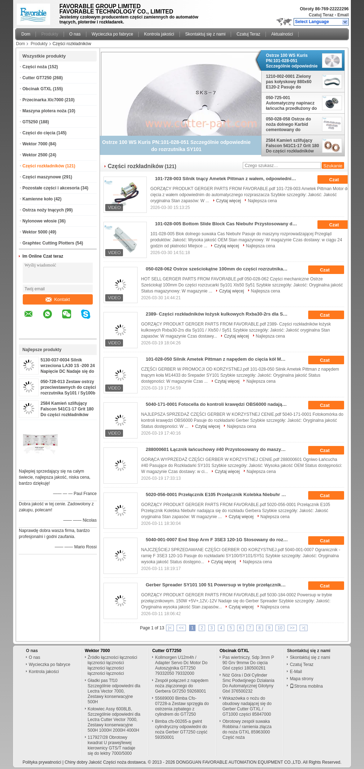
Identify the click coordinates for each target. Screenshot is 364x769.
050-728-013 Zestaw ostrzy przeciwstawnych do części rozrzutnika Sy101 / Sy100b (68, 387)
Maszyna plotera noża (44, 110)
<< (181, 627)
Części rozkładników (43, 165)
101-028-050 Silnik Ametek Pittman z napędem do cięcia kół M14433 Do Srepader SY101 (219, 359)
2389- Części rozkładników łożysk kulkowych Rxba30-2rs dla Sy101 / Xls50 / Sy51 (219, 314)
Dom (25, 34)
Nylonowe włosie (39, 221)
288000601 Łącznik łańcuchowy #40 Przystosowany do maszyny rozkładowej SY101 (219, 449)
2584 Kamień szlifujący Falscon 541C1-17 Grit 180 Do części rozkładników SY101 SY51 (292, 146)
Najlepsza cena (262, 200)
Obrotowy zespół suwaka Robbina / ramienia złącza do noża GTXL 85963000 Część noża (247, 729)
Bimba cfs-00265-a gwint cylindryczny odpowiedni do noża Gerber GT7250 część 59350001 (181, 729)
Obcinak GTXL (37, 88)
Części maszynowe (41, 176)
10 (280, 627)
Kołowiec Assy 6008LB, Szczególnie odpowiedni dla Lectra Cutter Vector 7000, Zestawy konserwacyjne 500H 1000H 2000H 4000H (114, 719)
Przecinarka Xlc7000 (42, 99)
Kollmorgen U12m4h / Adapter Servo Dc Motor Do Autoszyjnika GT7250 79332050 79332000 (181, 665)
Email (343, 14)
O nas (75, 34)
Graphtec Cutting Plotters (48, 243)
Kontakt (58, 299)
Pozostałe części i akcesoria (51, 187)
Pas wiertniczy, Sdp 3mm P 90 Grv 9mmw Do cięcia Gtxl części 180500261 (248, 663)
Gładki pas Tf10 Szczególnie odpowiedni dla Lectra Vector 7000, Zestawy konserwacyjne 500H (114, 691)
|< (170, 627)
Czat (339, 179)
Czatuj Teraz (321, 14)
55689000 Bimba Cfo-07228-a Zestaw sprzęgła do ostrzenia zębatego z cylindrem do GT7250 (182, 706)
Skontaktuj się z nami (205, 34)
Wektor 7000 (34, 143)
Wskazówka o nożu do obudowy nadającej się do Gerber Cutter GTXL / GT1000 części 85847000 (247, 706)
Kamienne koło (37, 199)
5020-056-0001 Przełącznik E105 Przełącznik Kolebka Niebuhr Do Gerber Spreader (219, 494)
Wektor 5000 (34, 232)
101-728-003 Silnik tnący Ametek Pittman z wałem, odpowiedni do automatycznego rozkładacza (228, 178)
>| (303, 627)
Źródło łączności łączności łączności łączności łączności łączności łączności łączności (112, 665)
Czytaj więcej (228, 200)
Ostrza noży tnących (43, 210)
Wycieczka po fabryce (112, 34)
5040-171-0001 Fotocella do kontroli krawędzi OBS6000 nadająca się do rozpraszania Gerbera (219, 404)
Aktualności (282, 34)
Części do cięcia (38, 132)
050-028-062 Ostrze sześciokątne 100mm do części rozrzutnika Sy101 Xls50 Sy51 (219, 268)
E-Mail (296, 671)
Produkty (49, 34)
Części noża (34, 66)
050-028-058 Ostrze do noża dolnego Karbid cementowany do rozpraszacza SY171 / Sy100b (288, 124)
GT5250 (30, 121)
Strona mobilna (306, 686)
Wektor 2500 (34, 154)
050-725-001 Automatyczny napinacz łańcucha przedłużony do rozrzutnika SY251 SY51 (291, 103)
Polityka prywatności (41, 762)
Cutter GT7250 (37, 77)
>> (292, 627)
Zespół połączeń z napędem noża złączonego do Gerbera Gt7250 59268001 (181, 686)
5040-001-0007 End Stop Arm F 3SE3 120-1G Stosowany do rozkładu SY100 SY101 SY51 (219, 539)
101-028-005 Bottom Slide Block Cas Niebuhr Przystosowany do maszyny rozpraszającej (228, 223)
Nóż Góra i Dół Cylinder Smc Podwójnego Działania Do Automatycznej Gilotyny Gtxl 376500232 (248, 683)
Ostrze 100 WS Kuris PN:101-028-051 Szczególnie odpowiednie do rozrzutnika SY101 (291, 61)
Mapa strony (301, 678)
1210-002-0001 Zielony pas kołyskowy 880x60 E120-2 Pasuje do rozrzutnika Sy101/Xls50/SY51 (288, 82)
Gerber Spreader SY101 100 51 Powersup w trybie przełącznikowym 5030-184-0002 (219, 584)
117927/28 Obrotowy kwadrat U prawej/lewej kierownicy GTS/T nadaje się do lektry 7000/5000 (111, 745)
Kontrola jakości (159, 34)
